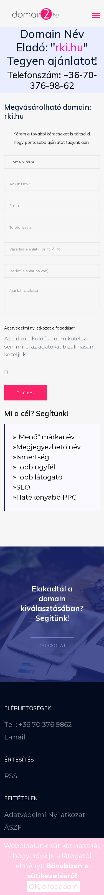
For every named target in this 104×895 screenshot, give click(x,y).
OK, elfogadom (53, 886)
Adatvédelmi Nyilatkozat (44, 815)
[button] (95, 14)
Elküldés (25, 392)
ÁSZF (13, 827)
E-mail (14, 737)
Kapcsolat (52, 645)
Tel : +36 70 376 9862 (38, 724)
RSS (10, 776)
